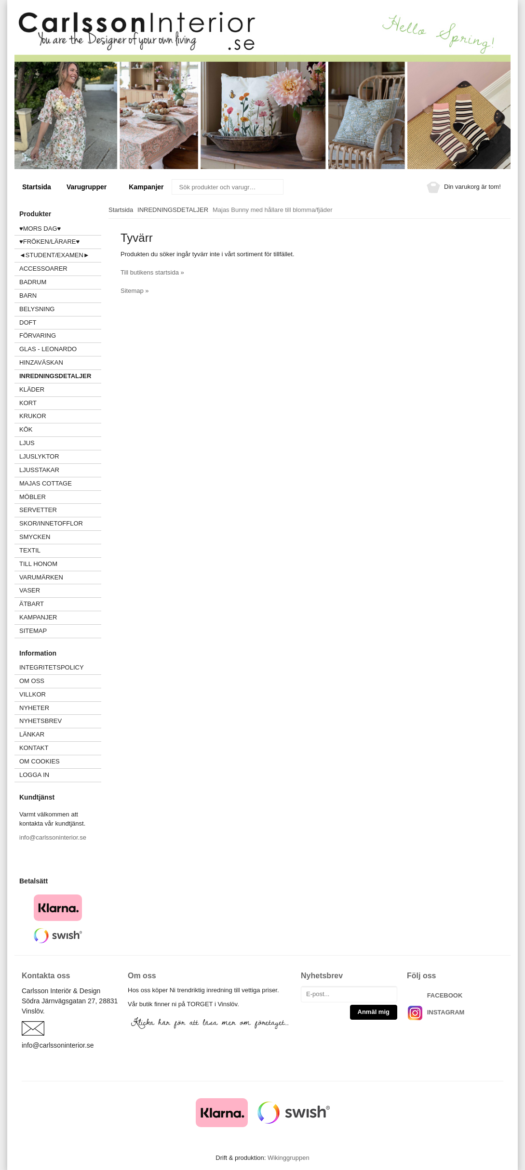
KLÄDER (60, 389)
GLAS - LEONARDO (48, 349)
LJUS (60, 443)
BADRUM (32, 282)
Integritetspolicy (51, 667)
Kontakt (33, 747)
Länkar (31, 734)
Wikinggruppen (289, 1157)
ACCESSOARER (60, 268)
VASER (29, 590)
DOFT (60, 322)
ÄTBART (60, 603)
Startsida (36, 187)
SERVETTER (38, 509)
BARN (28, 295)
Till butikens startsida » (152, 272)
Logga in (34, 774)
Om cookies (39, 761)
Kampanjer (146, 187)
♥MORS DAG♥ (40, 228)
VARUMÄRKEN (60, 577)
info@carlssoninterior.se (52, 837)
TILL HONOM (38, 563)
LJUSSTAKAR (39, 469)
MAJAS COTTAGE (45, 483)
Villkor (32, 694)
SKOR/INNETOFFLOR (51, 523)
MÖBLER (32, 496)
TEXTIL (60, 550)
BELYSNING (36, 309)
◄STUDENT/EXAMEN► (54, 255)
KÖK (25, 429)
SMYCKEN (60, 536)
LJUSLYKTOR (39, 456)
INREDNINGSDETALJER (55, 376)
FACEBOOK (445, 995)
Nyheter (34, 707)
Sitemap (33, 630)
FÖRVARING (37, 335)
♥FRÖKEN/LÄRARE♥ (49, 241)
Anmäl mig (374, 1011)
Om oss (31, 680)
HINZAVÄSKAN (41, 362)
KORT (28, 403)
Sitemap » (135, 290)
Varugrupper (90, 187)
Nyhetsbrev (40, 720)
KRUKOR (32, 416)
